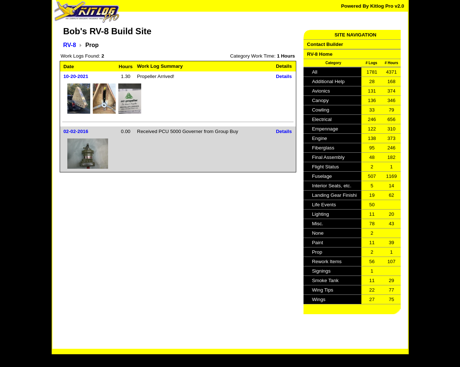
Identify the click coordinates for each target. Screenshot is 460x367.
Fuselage (322, 176)
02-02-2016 (75, 131)
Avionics (321, 91)
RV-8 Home (320, 54)
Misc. (317, 223)
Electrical (322, 119)
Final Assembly (328, 157)
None (318, 233)
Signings (321, 271)
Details (284, 76)
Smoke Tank (325, 280)
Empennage (325, 129)
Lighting (320, 214)
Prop (317, 252)
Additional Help (328, 81)
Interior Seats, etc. (331, 185)
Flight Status (325, 166)
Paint (317, 242)
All (314, 72)
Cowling (320, 110)
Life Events (324, 204)
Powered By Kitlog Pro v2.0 (372, 6)
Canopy (320, 100)
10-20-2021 (75, 76)
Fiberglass (323, 148)
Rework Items (326, 261)
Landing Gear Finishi (334, 195)
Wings (318, 299)
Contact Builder (325, 44)
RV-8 (69, 45)
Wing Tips (322, 290)
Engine (319, 138)
